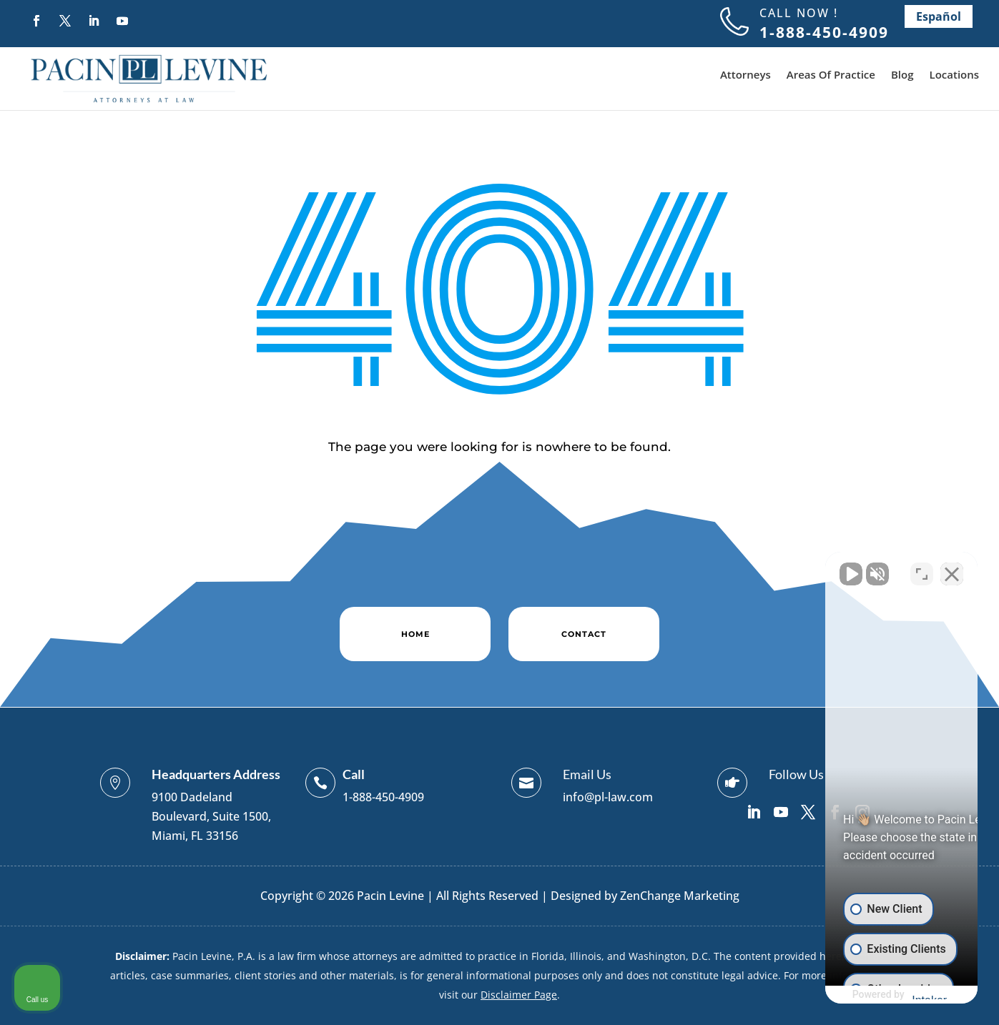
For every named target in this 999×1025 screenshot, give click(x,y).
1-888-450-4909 (383, 797)
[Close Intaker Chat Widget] (951, 568)
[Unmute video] (745, 568)
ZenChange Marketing (679, 895)
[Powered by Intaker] (876, 995)
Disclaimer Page (519, 994)
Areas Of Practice (831, 75)
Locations (955, 75)
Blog (902, 75)
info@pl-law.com (608, 797)
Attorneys (745, 75)
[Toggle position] (921, 568)
